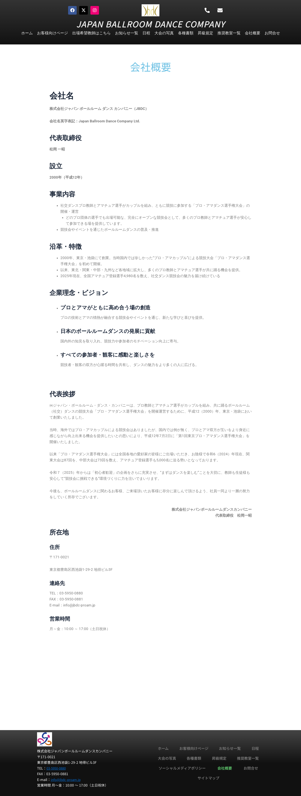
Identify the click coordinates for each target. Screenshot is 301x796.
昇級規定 (205, 33)
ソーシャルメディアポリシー (182, 767)
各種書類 (185, 33)
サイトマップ (208, 777)
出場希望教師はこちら (91, 33)
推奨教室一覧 (229, 33)
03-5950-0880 (57, 768)
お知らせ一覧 (126, 33)
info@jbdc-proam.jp (67, 779)
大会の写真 (164, 33)
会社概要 (252, 33)
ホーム (27, 33)
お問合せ (272, 33)
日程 (146, 33)
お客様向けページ (52, 33)
